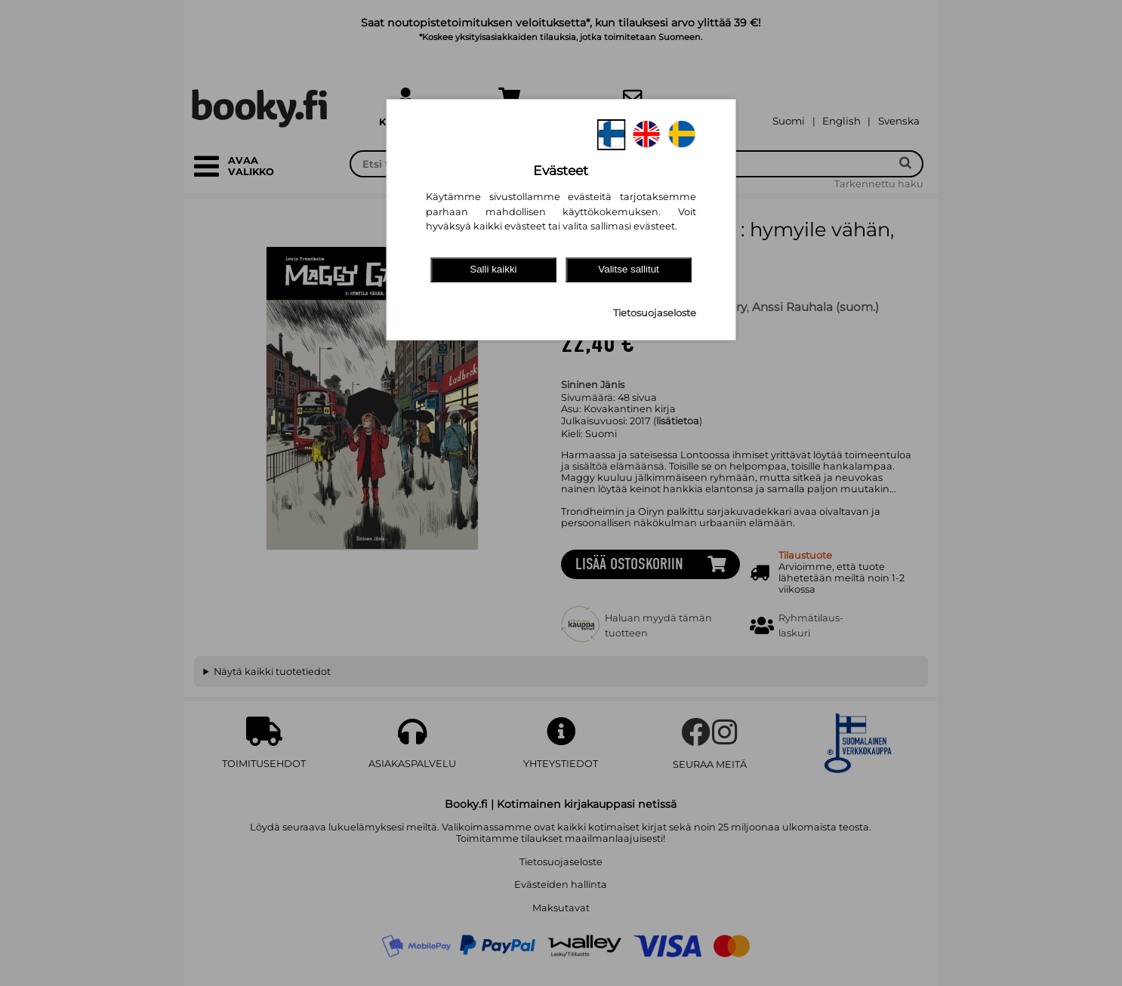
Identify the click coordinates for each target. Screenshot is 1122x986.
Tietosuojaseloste (654, 313)
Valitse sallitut (628, 269)
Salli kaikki (493, 269)
